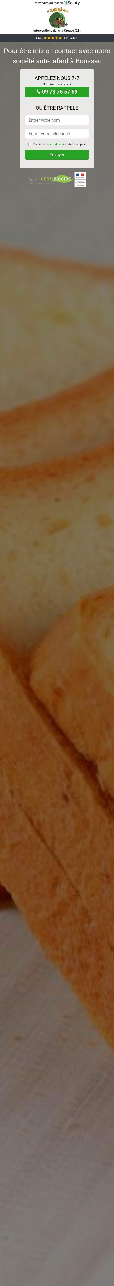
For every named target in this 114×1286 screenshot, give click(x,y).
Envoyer (57, 154)
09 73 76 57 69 (57, 92)
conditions (57, 144)
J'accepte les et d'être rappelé (59, 144)
